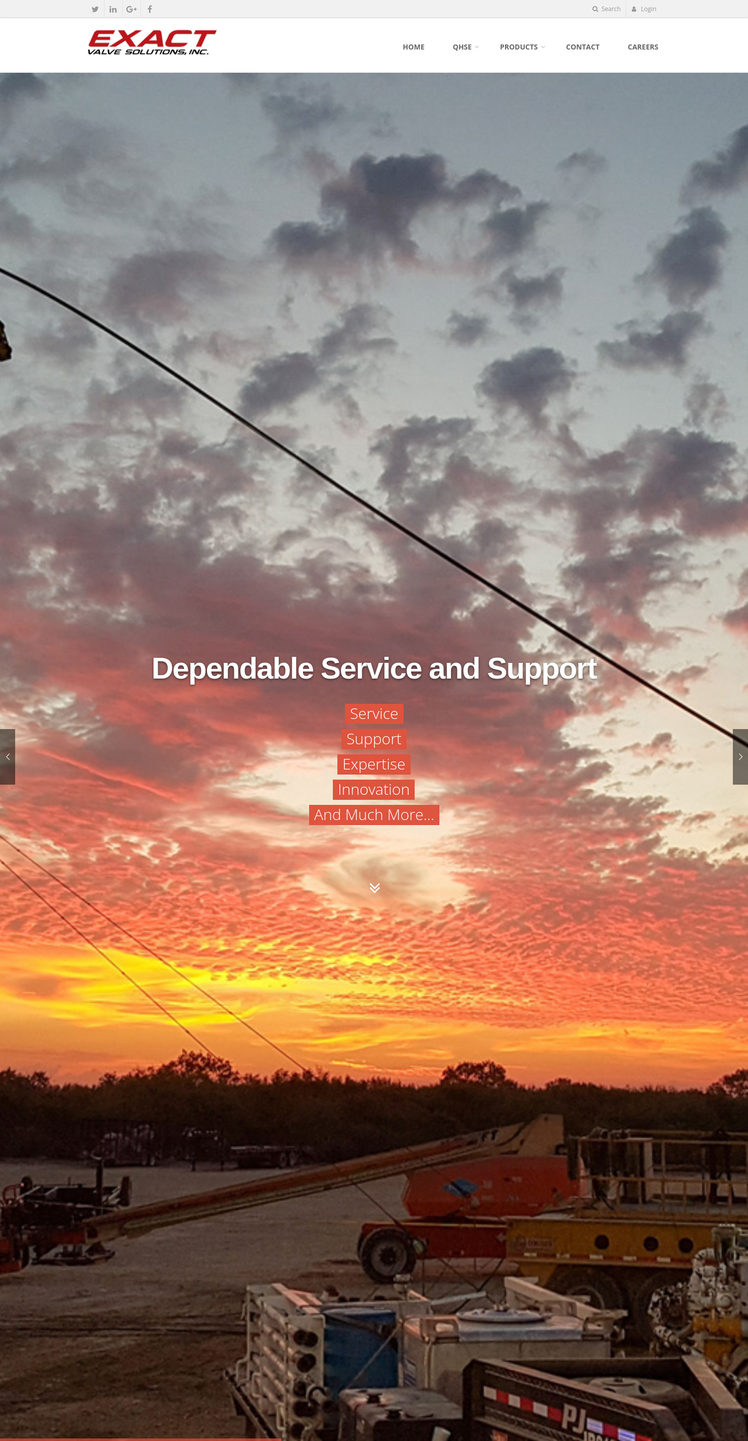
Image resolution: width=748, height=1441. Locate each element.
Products (519, 47)
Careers (643, 47)
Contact (583, 47)
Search (606, 9)
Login (644, 9)
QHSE (462, 47)
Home (414, 47)
